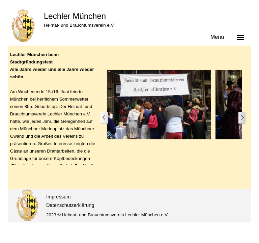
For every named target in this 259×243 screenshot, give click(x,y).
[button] (159, 105)
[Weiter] (242, 118)
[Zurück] (104, 118)
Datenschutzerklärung (70, 205)
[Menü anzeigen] (240, 37)
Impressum (58, 196)
